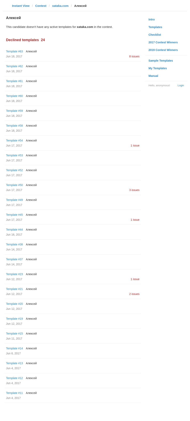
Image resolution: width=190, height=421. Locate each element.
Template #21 (14, 289)
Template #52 (14, 170)
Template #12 (14, 378)
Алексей (31, 51)
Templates (155, 27)
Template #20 (14, 303)
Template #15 (14, 333)
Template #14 (14, 348)
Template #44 (14, 229)
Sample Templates (161, 60)
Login (181, 85)
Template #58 (14, 125)
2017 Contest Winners (163, 42)
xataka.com (60, 5)
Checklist (155, 34)
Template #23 (14, 274)
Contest (40, 5)
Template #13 (14, 363)
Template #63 (14, 51)
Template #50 (14, 185)
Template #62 (14, 66)
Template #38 (14, 244)
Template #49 (14, 199)
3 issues (134, 190)
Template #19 (14, 318)
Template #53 (14, 155)
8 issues (134, 56)
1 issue (135, 145)
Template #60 (14, 96)
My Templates (158, 68)
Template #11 (14, 393)
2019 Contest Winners (163, 50)
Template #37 (14, 259)
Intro (152, 19)
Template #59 (14, 110)
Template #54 (14, 140)
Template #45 (14, 214)
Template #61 (14, 81)
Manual (153, 75)
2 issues (134, 294)
